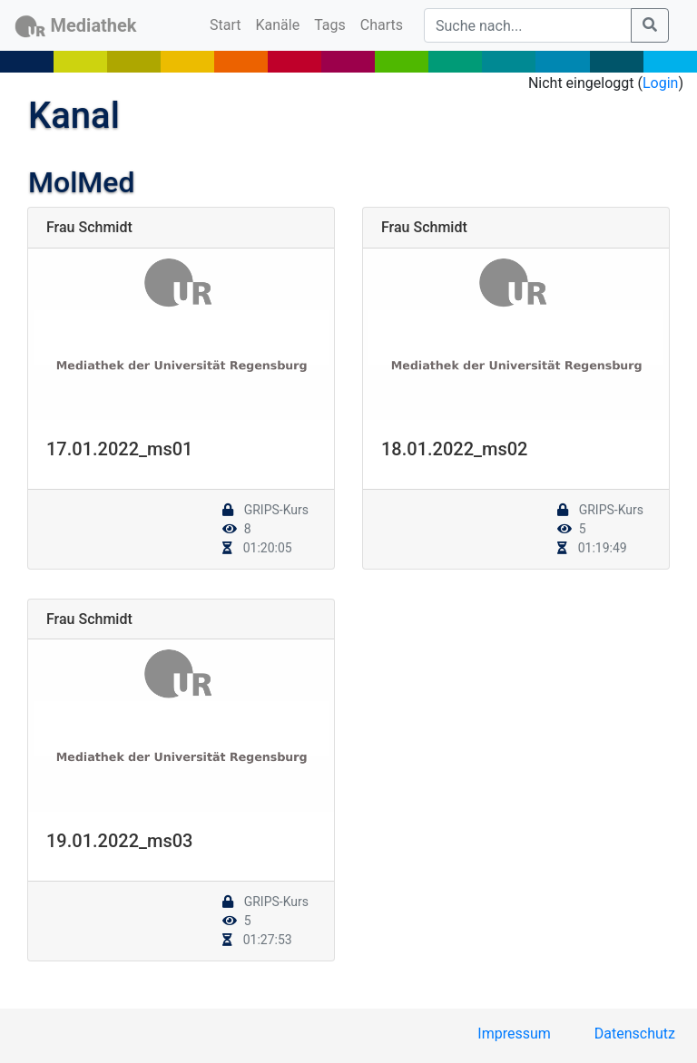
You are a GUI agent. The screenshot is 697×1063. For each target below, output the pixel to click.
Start (229, 24)
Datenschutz (634, 1033)
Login (660, 83)
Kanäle (278, 25)
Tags (330, 25)
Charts (381, 25)
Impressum (514, 1033)
